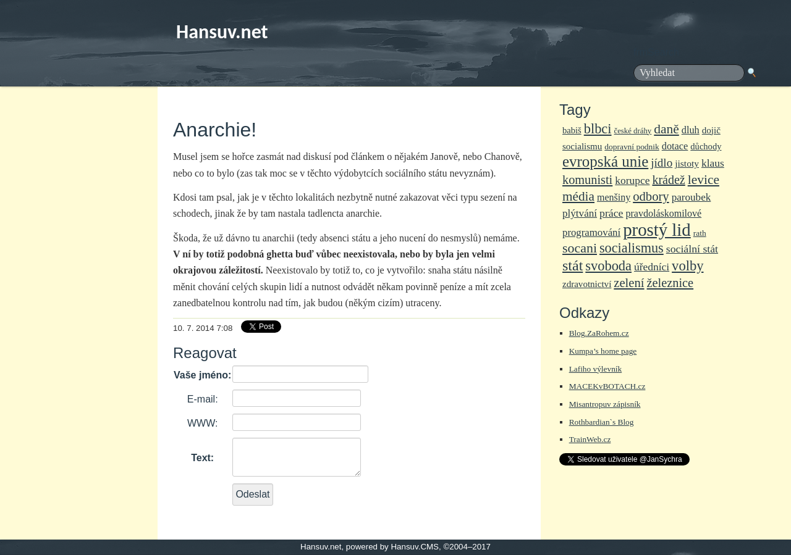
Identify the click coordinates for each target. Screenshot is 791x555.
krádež (668, 179)
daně (666, 129)
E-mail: (202, 399)
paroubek (691, 197)
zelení (629, 283)
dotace (675, 146)
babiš (572, 130)
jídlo (661, 162)
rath (699, 233)
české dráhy (633, 131)
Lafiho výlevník (595, 368)
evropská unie (605, 161)
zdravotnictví (586, 284)
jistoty (687, 163)
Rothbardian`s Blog (601, 422)
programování (591, 232)
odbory (651, 196)
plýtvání (579, 213)
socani (579, 248)
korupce (632, 180)
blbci (598, 128)
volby (687, 265)
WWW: (202, 423)
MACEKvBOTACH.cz (607, 386)
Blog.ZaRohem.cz (599, 333)
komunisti (587, 179)
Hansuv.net (222, 32)
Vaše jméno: (202, 375)
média (578, 196)
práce (611, 213)
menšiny (613, 197)
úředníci (651, 267)
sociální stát (692, 249)
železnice (670, 283)
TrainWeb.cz (590, 439)
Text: (202, 458)
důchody (705, 146)
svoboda (608, 265)
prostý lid (657, 230)
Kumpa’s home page (603, 351)
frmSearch (656, 52)
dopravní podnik (631, 146)
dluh (691, 130)
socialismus (631, 248)
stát (572, 265)
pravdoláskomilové (664, 213)
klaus (712, 163)
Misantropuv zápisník (605, 404)
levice (703, 179)
